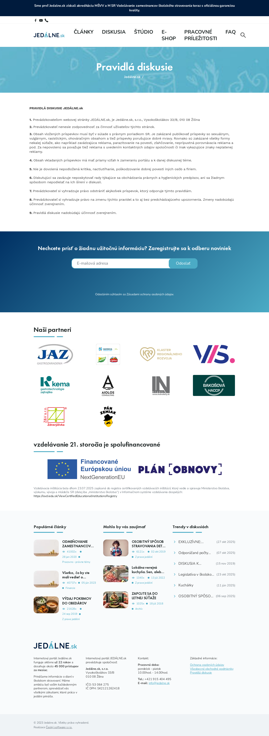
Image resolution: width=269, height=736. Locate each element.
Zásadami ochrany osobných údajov (150, 294)
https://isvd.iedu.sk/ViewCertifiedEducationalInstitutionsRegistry (75, 496)
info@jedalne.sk (159, 683)
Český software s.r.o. (59, 727)
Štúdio (143, 32)
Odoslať (183, 263)
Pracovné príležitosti (200, 35)
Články (84, 32)
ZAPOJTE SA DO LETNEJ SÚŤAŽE (145, 595)
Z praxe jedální (71, 619)
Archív (139, 609)
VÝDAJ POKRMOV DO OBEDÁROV (76, 600)
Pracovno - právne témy (76, 562)
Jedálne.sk (132, 77)
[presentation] (134, 280)
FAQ (230, 32)
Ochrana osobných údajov (207, 665)
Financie (70, 588)
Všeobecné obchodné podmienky (211, 669)
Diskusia (114, 32)
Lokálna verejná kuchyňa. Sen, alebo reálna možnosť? (148, 572)
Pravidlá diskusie (201, 672)
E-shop (169, 35)
